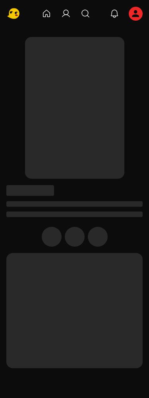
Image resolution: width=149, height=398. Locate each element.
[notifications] (114, 13)
